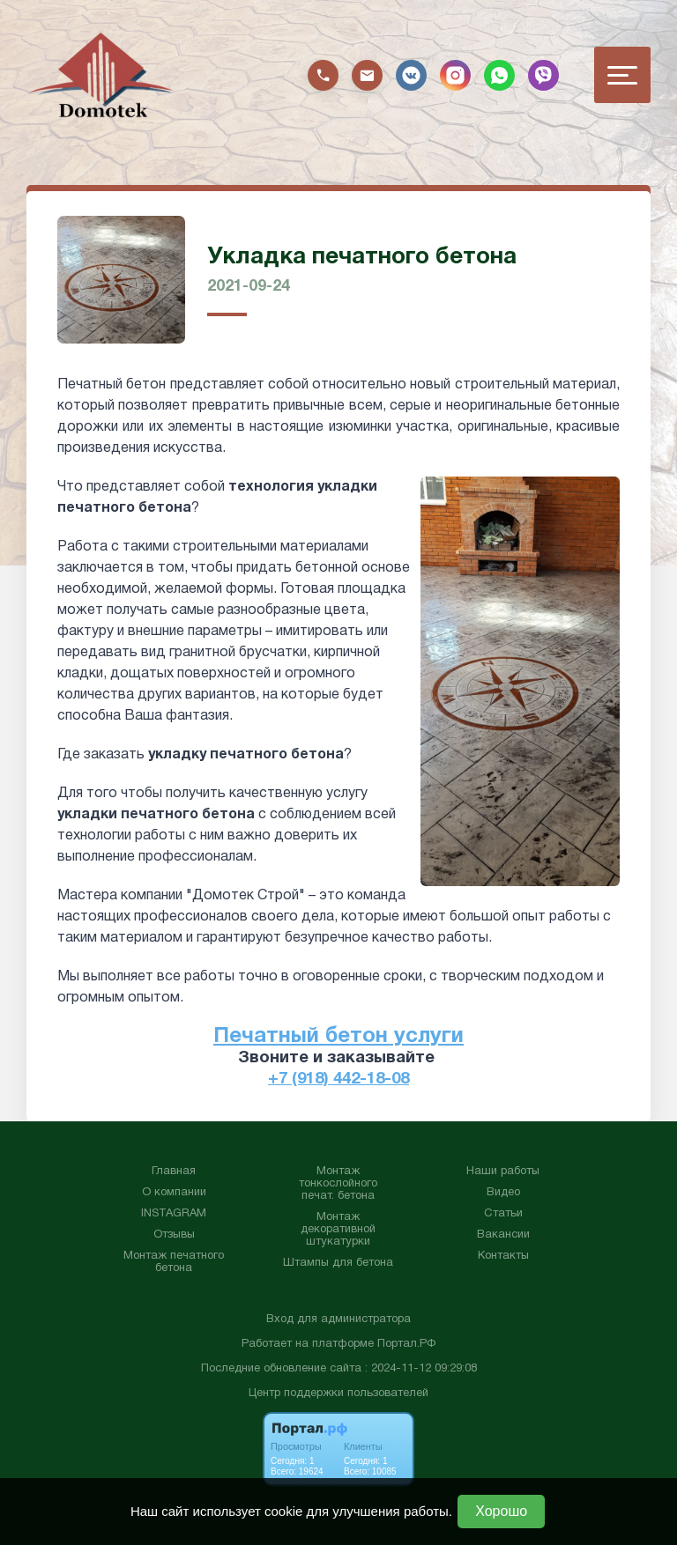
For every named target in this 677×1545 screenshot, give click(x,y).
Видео (503, 1191)
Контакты (503, 1255)
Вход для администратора (338, 1318)
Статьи (503, 1213)
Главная (174, 1170)
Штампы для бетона (338, 1262)
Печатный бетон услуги (338, 1036)
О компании (174, 1191)
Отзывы (174, 1234)
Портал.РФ (406, 1343)
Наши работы (502, 1170)
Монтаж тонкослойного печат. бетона (338, 1183)
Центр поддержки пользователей (338, 1392)
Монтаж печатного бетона (173, 1261)
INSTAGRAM (173, 1213)
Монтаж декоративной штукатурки (338, 1228)
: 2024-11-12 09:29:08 (421, 1368)
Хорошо (501, 1511)
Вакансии (503, 1234)
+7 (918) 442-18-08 (338, 1078)
